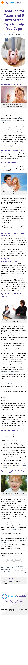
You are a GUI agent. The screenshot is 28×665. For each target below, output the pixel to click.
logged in (13, 581)
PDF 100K (10, 384)
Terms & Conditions (14, 607)
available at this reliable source (9, 371)
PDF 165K (17, 395)
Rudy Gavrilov (21, 34)
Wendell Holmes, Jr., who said (15, 529)
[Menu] (2, 2)
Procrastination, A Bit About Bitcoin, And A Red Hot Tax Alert (7, 569)
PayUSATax (6, 400)
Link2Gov (5, 397)
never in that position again (15, 132)
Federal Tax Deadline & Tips (14, 7)
